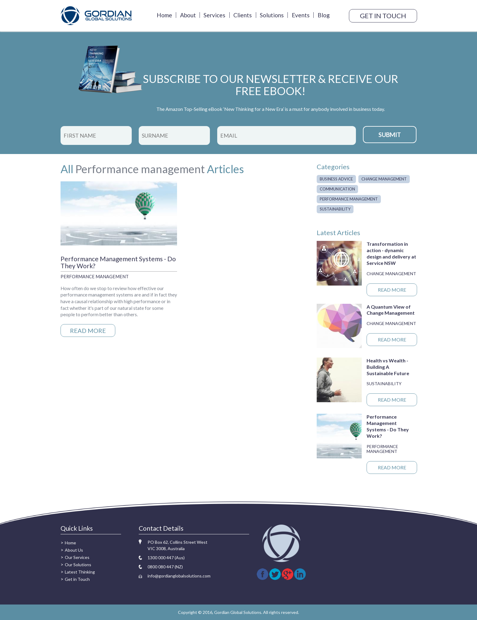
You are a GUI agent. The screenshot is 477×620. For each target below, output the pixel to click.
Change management (384, 178)
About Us (74, 550)
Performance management (140, 169)
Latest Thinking (80, 571)
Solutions (272, 15)
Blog (324, 15)
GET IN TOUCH (383, 16)
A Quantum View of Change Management (391, 310)
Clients (242, 15)
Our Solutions (78, 564)
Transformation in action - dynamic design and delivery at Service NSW (391, 253)
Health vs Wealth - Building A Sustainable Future (388, 367)
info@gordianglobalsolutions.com (179, 575)
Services (214, 15)
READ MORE (88, 330)
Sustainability (335, 209)
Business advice (336, 178)
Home (164, 15)
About (188, 15)
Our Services (77, 557)
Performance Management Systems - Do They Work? (118, 262)
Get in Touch (77, 579)
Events (301, 15)
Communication (337, 189)
